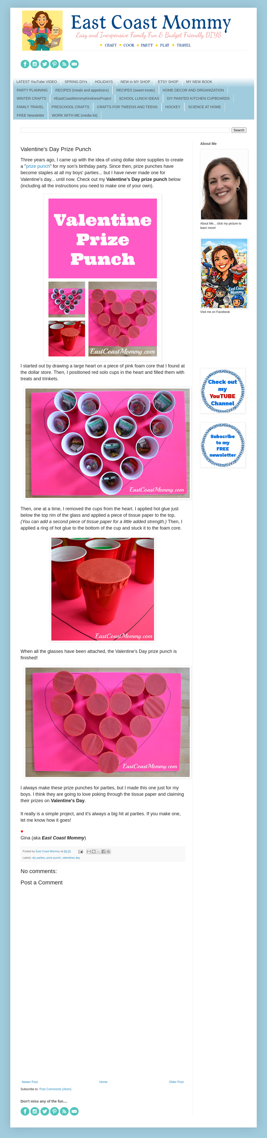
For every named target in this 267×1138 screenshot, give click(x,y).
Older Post (176, 1082)
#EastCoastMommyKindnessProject (82, 98)
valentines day (71, 857)
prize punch (38, 166)
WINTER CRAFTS (31, 98)
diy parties (38, 857)
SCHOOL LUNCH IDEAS (139, 98)
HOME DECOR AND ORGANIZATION (193, 90)
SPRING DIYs (76, 82)
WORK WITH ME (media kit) (74, 115)
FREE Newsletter (30, 115)
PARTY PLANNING (32, 90)
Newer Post (30, 1082)
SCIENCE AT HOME (204, 107)
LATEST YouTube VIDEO (36, 82)
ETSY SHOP (168, 82)
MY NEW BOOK (199, 82)
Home (103, 1082)
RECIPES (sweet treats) (135, 90)
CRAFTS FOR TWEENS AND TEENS (127, 107)
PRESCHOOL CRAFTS (70, 107)
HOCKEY (172, 107)
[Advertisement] (103, 1038)
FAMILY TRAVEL (30, 107)
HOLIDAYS (104, 82)
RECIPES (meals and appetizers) (82, 90)
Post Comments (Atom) (55, 1089)
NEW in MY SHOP (135, 82)
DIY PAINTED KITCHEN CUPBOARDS (198, 98)
